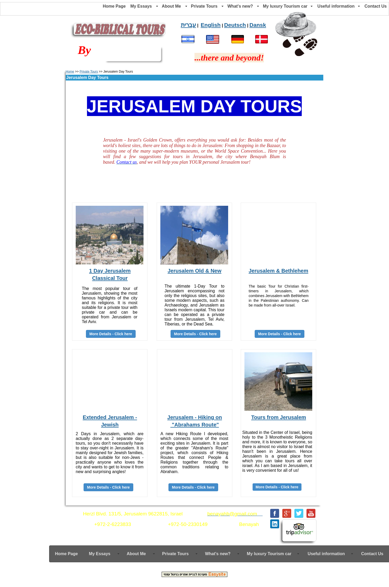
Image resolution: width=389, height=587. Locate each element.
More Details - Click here (279, 334)
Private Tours (89, 71)
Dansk (257, 25)
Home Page (114, 6)
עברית (188, 25)
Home (70, 71)
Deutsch (235, 25)
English (211, 25)
